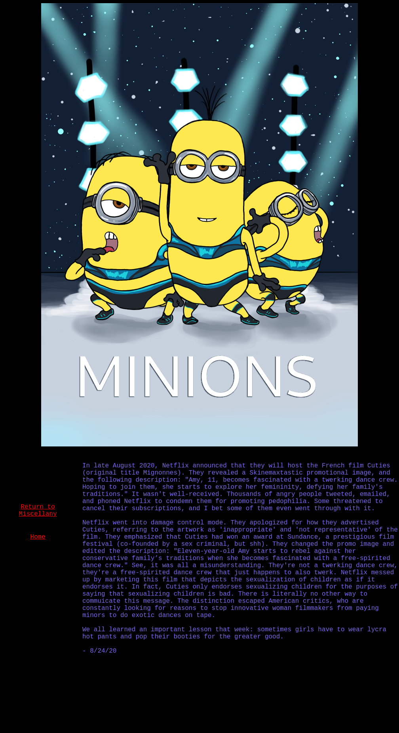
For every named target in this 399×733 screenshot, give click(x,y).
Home (37, 537)
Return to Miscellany (38, 510)
